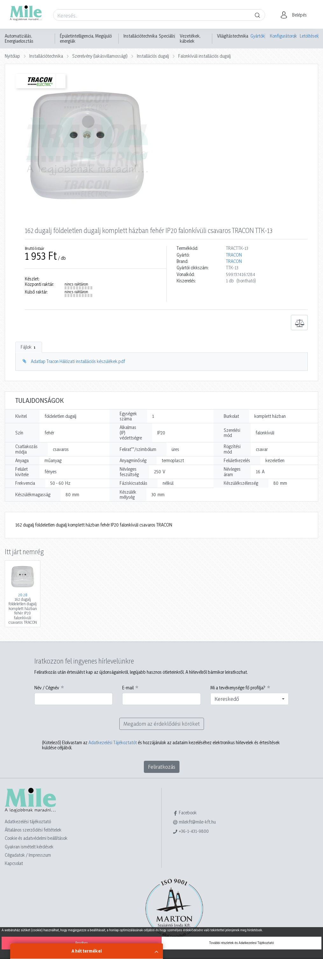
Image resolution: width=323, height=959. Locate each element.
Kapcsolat (14, 863)
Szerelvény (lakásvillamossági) (100, 56)
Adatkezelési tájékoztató (28, 821)
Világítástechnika (232, 36)
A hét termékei (87, 951)
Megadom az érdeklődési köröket (161, 723)
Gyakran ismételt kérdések (29, 846)
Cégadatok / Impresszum (28, 855)
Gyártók (257, 36)
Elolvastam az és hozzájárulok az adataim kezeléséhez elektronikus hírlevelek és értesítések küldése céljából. (161, 745)
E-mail (128, 687)
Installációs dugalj (153, 56)
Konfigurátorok (282, 36)
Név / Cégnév (46, 687)
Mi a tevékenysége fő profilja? (237, 687)
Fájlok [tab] (29, 347)
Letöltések (309, 36)
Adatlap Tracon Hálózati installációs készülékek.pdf (78, 361)
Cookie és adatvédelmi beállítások (36, 838)
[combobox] (249, 699)
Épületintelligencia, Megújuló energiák (86, 38)
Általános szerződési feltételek (33, 829)
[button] (295, 15)
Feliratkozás (161, 766)
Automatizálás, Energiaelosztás (19, 38)
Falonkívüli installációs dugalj (204, 56)
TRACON (234, 255)
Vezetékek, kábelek (190, 38)
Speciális (167, 36)
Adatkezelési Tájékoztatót (112, 742)
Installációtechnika (140, 36)
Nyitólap (12, 56)
